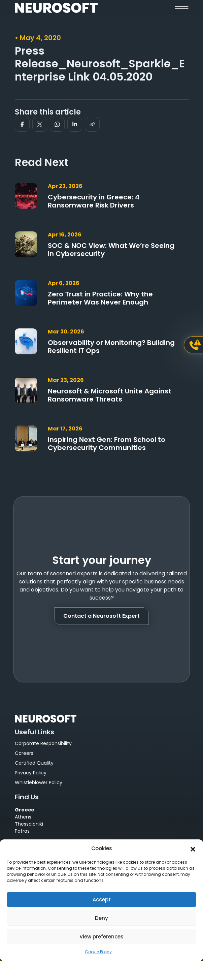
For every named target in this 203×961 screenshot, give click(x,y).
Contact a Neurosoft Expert (101, 616)
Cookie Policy (98, 952)
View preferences (101, 936)
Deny (101, 918)
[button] (193, 848)
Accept (102, 899)
